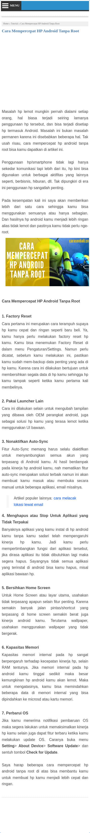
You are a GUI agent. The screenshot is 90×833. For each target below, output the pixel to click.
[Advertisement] (45, 72)
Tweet (6, 814)
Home (6, 23)
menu (15, 5)
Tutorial (14, 23)
